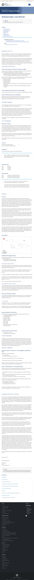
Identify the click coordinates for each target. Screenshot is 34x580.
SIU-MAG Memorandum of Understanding (7, 539)
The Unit (3, 505)
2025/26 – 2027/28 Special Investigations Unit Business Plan (10, 537)
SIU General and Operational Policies (7, 510)
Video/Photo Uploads (5, 548)
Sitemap (6, 1)
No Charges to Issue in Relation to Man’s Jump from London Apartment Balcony (17, 41)
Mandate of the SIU (6, 28)
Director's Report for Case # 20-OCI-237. (12, 44)
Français (10, 1)
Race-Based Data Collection (6, 523)
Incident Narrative (6, 34)
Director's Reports (4, 529)
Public (4, 477)
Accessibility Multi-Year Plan (6, 538)
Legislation (3, 511)
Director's (4, 479)
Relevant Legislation (6, 35)
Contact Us (3, 547)
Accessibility (3, 524)
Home (2, 9)
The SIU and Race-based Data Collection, (10, 486)
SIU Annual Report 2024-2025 (6, 530)
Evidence (4, 33)
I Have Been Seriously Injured (6, 543)
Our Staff (3, 509)
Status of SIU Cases (4, 557)
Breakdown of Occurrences (6, 558)
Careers (3, 1)
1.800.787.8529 (29, 1)
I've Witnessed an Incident (5, 544)
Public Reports (6, 9)
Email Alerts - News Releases (6, 561)
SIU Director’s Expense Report (6, 534)
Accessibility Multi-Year (6, 495)
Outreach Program (4, 519)
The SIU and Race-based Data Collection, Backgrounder (9, 533)
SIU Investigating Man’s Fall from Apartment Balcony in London (15, 40)
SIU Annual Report (6, 481)
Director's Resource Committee (6, 520)
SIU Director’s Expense (6, 488)
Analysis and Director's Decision (8, 36)
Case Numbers (4, 566)
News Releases (4, 556)
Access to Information (5, 563)
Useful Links (3, 549)
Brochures (3, 535)
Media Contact (4, 562)
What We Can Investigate (5, 506)
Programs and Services (5, 516)
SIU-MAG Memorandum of (8, 497)
